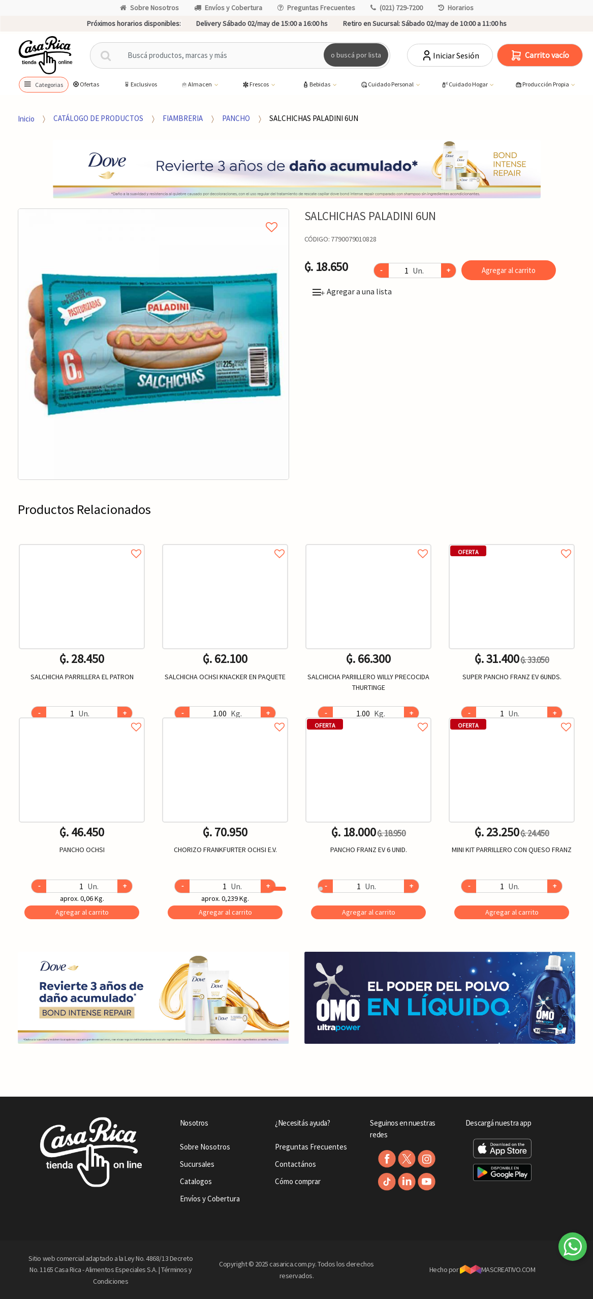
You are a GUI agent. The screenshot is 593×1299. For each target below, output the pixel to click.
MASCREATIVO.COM (498, 1269)
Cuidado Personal (387, 85)
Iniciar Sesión (450, 55)
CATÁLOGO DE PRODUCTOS (98, 118)
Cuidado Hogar (465, 85)
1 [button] (278, 889)
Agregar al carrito (509, 270)
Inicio (26, 118)
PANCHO (236, 118)
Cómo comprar (298, 1181)
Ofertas (85, 84)
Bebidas (316, 85)
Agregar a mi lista (153, 215)
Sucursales (197, 1164)
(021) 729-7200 (396, 7)
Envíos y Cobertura (228, 7)
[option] (153, 344)
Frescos (256, 85)
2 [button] (320, 889)
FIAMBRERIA (183, 118)
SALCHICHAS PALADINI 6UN (313, 118)
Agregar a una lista (352, 291)
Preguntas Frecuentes (316, 7)
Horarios (456, 7)
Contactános (295, 1164)
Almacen (196, 85)
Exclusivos (140, 84)
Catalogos (196, 1181)
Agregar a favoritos (81, 542)
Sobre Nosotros (149, 7)
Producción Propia (542, 85)
